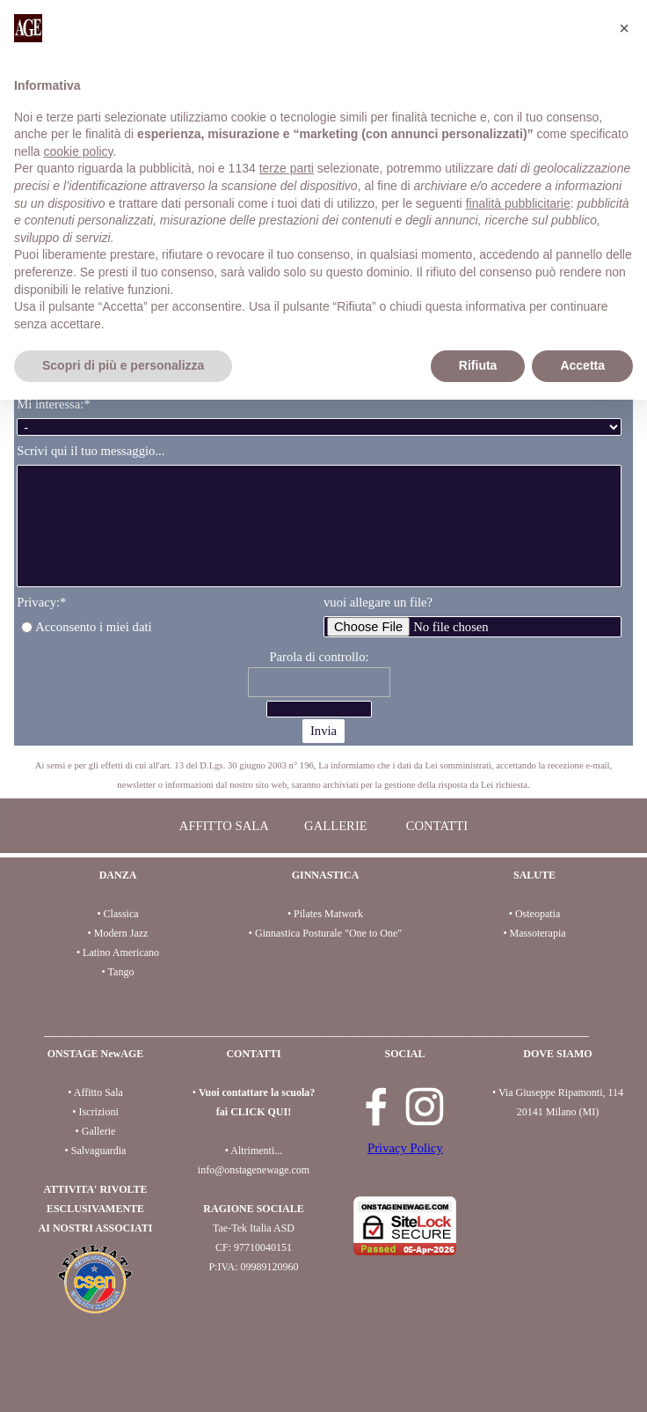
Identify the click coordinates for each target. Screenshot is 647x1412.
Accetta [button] (582, 365)
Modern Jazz (121, 933)
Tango (121, 972)
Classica (121, 914)
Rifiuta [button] (478, 365)
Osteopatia (537, 914)
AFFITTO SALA (224, 826)
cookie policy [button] (78, 151)
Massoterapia (538, 933)
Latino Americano (121, 952)
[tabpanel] (323, 773)
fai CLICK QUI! (253, 1112)
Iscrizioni (98, 1112)
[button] (624, 28)
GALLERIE (335, 826)
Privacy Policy (405, 1148)
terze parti (286, 168)
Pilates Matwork (328, 914)
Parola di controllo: (318, 657)
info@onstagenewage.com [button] (253, 1170)
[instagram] (425, 1107)
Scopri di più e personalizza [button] (123, 365)
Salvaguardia (99, 1150)
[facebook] (376, 1107)
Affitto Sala (98, 1092)
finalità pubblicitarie (518, 203)
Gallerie (99, 1131)
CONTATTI (437, 826)
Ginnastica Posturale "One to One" (328, 933)
